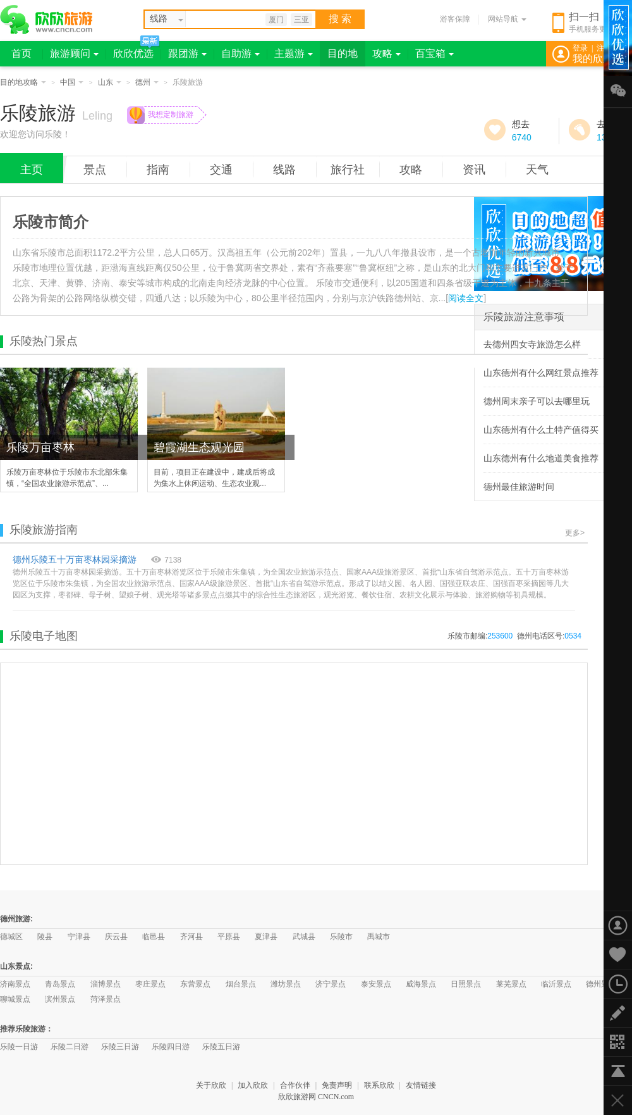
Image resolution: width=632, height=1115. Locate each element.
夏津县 (266, 936)
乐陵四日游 (171, 1046)
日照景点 (466, 984)
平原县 (228, 936)
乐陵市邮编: (480, 636)
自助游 (240, 53)
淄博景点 (105, 984)
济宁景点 (330, 984)
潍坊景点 (285, 984)
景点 (94, 169)
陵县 (44, 936)
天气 (537, 169)
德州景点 (601, 984)
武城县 (304, 936)
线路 (284, 169)
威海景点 (421, 984)
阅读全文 (465, 298)
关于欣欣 (211, 1085)
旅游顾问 (74, 53)
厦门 (276, 19)
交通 (221, 169)
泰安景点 (376, 984)
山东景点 (15, 966)
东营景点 (195, 984)
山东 (109, 82)
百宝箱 (434, 53)
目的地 (342, 53)
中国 (71, 82)
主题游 (293, 53)
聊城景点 (15, 999)
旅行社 (348, 169)
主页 (31, 169)
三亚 (301, 19)
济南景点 (15, 984)
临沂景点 (556, 984)
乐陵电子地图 (43, 636)
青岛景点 (60, 984)
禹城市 (378, 936)
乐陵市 (341, 936)
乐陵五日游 (221, 1046)
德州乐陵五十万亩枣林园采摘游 (75, 559)
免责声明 (337, 1085)
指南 (158, 169)
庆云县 (116, 936)
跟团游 (187, 53)
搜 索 (340, 18)
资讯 (474, 169)
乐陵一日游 (19, 1046)
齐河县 (191, 936)
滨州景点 (60, 999)
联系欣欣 (379, 1085)
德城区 (11, 936)
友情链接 (421, 1085)
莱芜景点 (511, 984)
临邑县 (153, 936)
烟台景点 (241, 984)
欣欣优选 (133, 53)
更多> (575, 532)
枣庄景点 (150, 984)
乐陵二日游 (69, 1046)
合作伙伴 (295, 1085)
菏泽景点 (105, 999)
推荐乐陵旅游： (26, 1029)
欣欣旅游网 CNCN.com (316, 1096)
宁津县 (79, 936)
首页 (21, 53)
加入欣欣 (253, 1085)
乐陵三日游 (120, 1046)
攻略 (386, 53)
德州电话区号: (549, 636)
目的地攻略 (23, 82)
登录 (580, 48)
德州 (147, 82)
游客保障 (455, 19)
